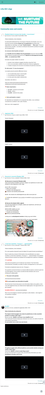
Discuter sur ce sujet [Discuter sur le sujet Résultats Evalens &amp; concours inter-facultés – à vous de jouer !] (33, 110)
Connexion (41, 2)
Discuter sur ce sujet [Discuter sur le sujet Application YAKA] (33, 173)
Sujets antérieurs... (5, 386)
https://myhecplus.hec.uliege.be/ (13, 311)
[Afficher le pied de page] (41, 391)
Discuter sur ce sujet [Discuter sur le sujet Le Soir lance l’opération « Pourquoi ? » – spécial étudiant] (33, 303)
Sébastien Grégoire (11, 115)
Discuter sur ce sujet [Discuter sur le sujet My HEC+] (33, 383)
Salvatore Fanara (11, 35)
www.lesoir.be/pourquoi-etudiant (12, 278)
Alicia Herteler (10, 307)
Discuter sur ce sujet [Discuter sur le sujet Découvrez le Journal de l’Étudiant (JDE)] (33, 240)
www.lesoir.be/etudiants (21, 290)
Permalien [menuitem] (40, 107)
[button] (35, 2)
